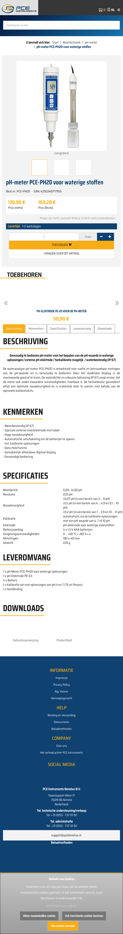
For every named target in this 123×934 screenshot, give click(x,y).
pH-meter (91, 42)
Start (55, 42)
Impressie (62, 677)
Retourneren (61, 722)
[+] (109, 237)
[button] (6, 304)
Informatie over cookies (61, 905)
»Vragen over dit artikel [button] (61, 253)
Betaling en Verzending (62, 715)
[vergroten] (62, 108)
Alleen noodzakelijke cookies (39, 916)
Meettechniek (72, 42)
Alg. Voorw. (61, 691)
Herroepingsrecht (61, 698)
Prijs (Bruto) (45, 208)
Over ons (61, 745)
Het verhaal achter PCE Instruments (61, 752)
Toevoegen (61, 244)
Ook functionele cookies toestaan (84, 916)
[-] (101, 237)
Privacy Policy (61, 684)
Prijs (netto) (15, 208)
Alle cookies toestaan (63, 926)
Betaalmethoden (61, 728)
